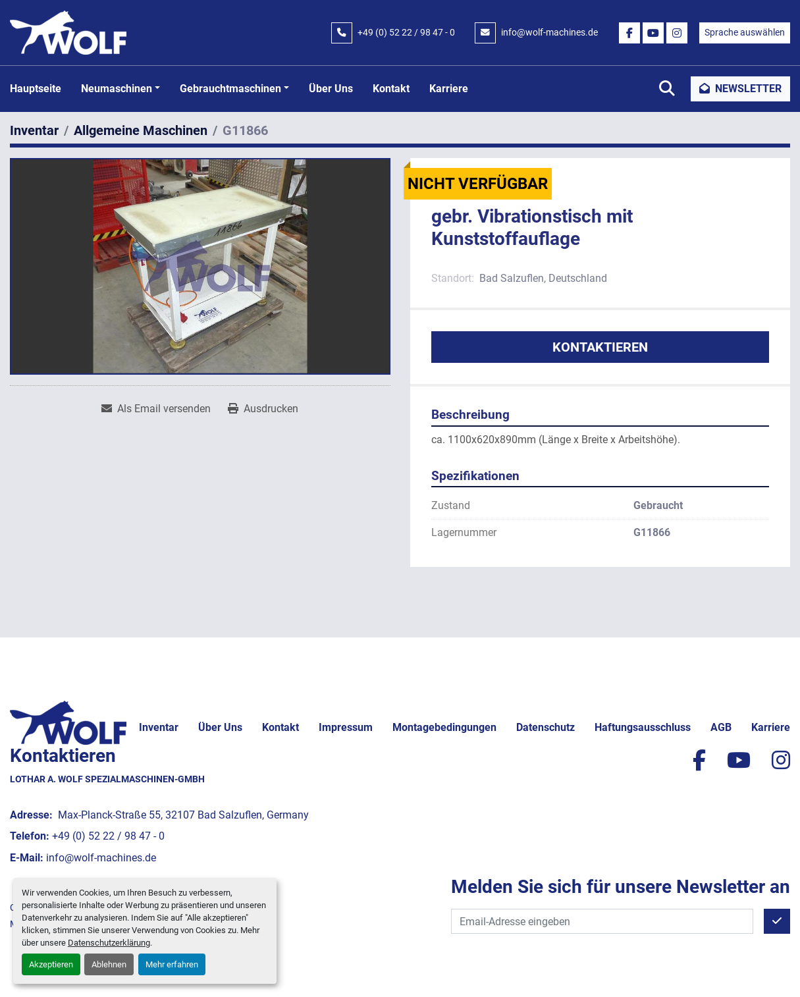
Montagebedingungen (444, 727)
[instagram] (676, 32)
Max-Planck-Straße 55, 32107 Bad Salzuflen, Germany (182, 815)
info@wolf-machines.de (549, 32)
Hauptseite (35, 88)
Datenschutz (545, 727)
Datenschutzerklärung (109, 943)
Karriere (448, 88)
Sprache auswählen (745, 32)
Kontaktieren (600, 347)
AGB (721, 727)
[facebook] (629, 32)
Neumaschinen (116, 88)
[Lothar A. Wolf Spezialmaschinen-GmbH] (68, 722)
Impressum (346, 727)
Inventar (158, 727)
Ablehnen (109, 964)
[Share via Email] (156, 408)
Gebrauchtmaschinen (230, 88)
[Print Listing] (263, 408)
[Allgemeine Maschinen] (140, 130)
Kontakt (391, 88)
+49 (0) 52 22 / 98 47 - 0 (406, 32)
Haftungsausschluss (643, 727)
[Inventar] (34, 130)
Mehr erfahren (172, 964)
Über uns (331, 88)
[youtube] (653, 32)
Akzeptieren (51, 964)
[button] (120, 89)
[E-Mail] (602, 921)
